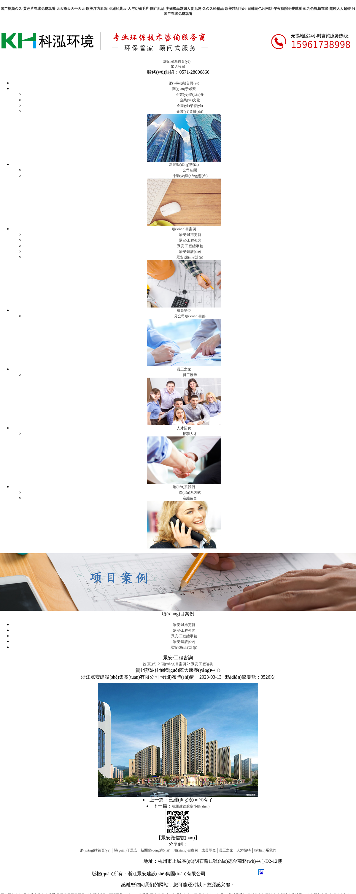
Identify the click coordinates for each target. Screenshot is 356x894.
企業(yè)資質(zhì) (190, 111)
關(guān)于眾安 (184, 89)
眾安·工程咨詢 (190, 240)
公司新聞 (190, 170)
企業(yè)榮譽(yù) (190, 106)
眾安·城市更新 (190, 235)
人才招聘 (184, 428)
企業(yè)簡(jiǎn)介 (190, 94)
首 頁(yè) (149, 664)
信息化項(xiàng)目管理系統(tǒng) (108, 861)
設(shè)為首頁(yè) (176, 61)
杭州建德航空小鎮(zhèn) (191, 806)
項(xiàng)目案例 (184, 229)
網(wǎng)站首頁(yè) (184, 83)
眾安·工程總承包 (190, 246)
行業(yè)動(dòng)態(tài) (189, 176)
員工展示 (190, 375)
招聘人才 (190, 434)
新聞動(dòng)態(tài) (184, 165)
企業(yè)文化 (190, 100)
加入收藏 (178, 66)
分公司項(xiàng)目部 (190, 316)
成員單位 (184, 310)
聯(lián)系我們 (184, 487)
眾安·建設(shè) (190, 252)
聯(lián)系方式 (190, 493)
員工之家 (184, 369)
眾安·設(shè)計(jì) (190, 257)
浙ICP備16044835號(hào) (233, 873)
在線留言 (190, 498)
